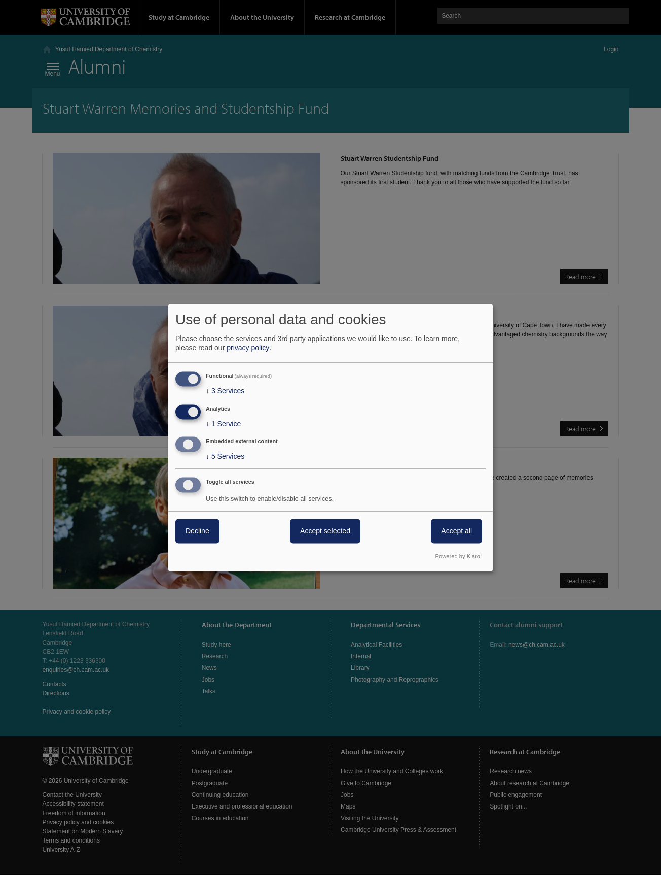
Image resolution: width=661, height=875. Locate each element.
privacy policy (248, 348)
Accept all (456, 531)
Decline (197, 531)
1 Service (223, 424)
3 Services (225, 391)
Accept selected (325, 531)
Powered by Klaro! (458, 557)
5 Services (225, 457)
